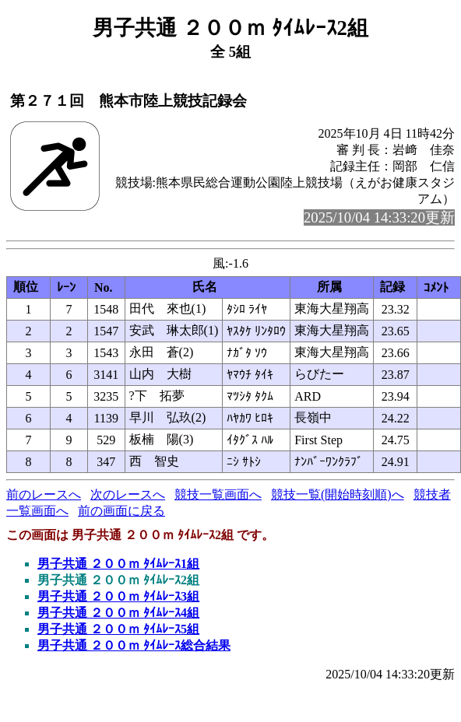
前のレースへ (43, 494)
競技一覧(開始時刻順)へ (337, 494)
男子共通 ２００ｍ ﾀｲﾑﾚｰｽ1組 (118, 563)
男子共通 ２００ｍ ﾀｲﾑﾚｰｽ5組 (118, 629)
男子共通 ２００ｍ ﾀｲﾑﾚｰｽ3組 (118, 596)
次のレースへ (127, 494)
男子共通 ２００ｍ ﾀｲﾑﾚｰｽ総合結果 (133, 645)
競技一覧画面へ (218, 494)
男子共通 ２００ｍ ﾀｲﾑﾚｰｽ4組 (118, 612)
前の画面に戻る (121, 510)
